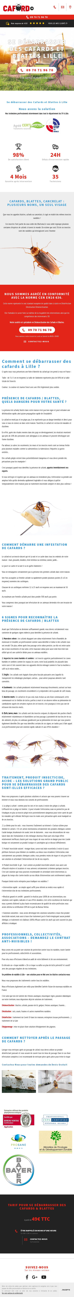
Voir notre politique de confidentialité (12, 1293)
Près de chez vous (70, 7)
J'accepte (66, 1290)
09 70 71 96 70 (37, 70)
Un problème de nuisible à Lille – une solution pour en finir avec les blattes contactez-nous (36, 975)
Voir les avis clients (58, 24)
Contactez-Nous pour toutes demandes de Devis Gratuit (34, 1065)
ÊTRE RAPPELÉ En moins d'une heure (37, 78)
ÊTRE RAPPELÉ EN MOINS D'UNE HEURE (55, 7)
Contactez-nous (62, 7)
